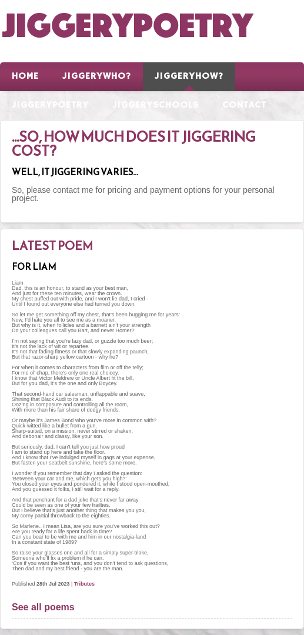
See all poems (43, 607)
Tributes (84, 584)
